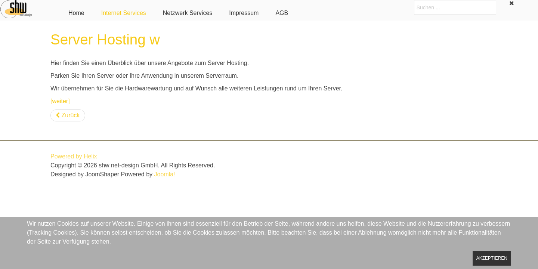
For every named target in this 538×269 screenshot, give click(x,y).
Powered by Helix (73, 156)
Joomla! (164, 174)
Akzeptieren (491, 258)
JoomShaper (102, 174)
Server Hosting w (105, 39)
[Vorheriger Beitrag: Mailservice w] (67, 115)
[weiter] (60, 101)
